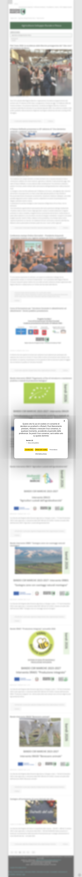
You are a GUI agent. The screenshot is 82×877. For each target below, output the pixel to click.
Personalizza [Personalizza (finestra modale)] (53, 449)
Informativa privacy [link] (41, 454)
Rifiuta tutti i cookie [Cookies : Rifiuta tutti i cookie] (41, 449)
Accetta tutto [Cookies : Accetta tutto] (29, 449)
